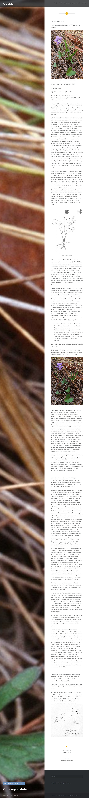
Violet (22, 783)
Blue (5, 783)
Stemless (16, 783)
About (78, 3)
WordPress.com (77, 795)
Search (84, 3)
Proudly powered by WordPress (59, 795)
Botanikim (8, 4)
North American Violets (66, 3)
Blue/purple (10, 783)
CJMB (8, 795)
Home (55, 3)
